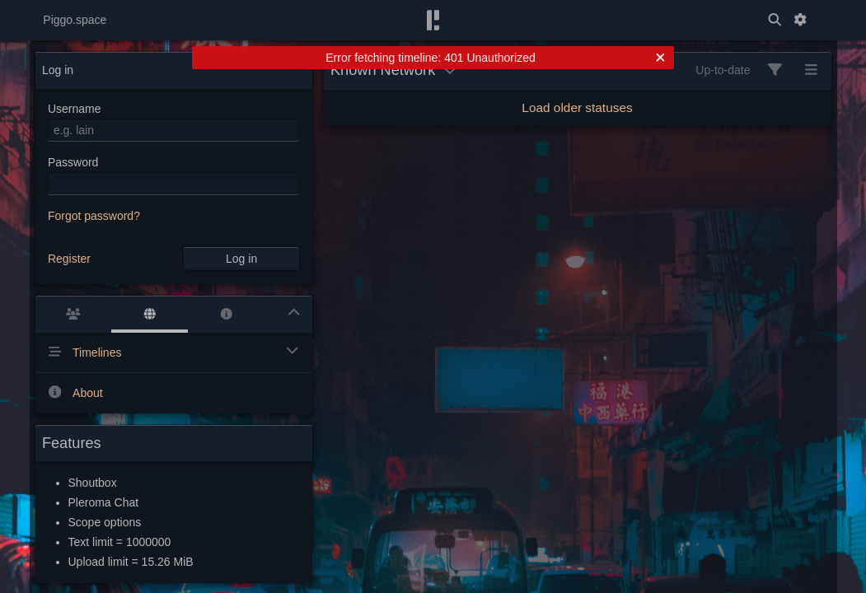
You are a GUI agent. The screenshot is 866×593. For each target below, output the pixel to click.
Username (74, 108)
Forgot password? (94, 215)
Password (73, 162)
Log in (241, 258)
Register (69, 258)
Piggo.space (74, 19)
